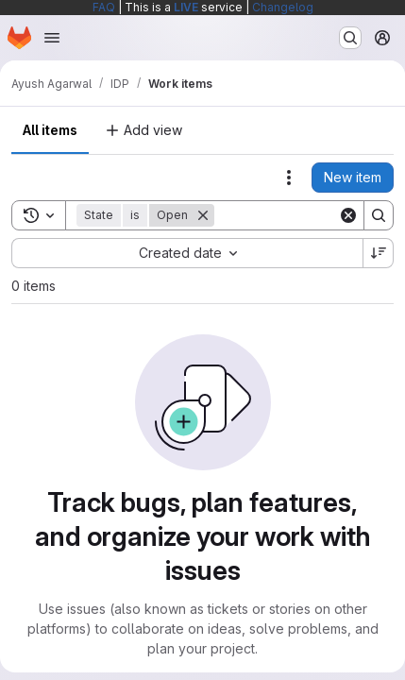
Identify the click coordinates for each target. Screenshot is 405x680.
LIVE (186, 7)
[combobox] (187, 253)
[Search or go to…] (350, 37)
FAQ (104, 7)
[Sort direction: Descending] (378, 253)
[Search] (378, 215)
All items (50, 130)
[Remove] (203, 215)
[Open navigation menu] (52, 38)
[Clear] (348, 215)
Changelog (282, 7)
